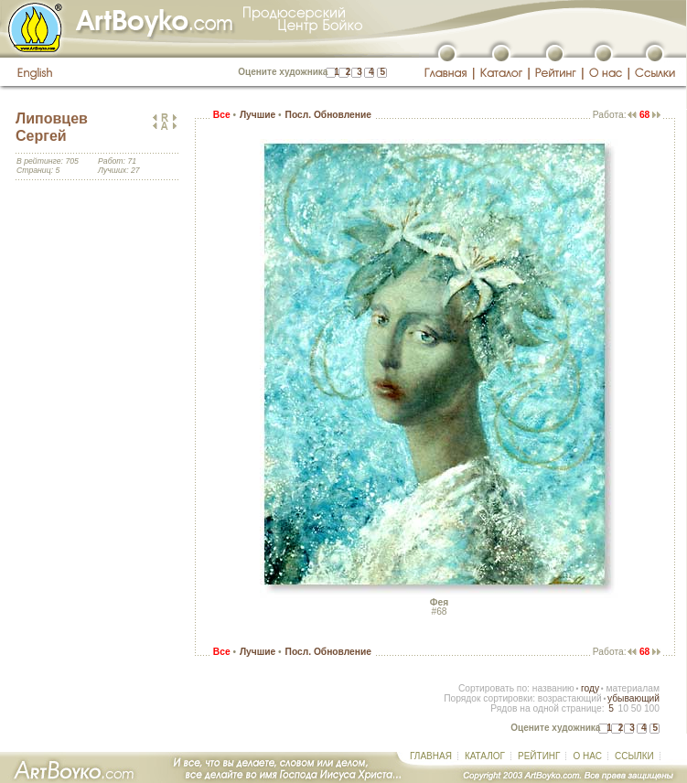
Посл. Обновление (328, 115)
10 (622, 708)
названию (553, 688)
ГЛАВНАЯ (431, 756)
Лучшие (257, 115)
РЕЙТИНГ (539, 756)
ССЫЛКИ (634, 756)
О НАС (587, 756)
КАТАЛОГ (485, 756)
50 (636, 708)
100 (652, 708)
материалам (633, 688)
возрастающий (570, 698)
